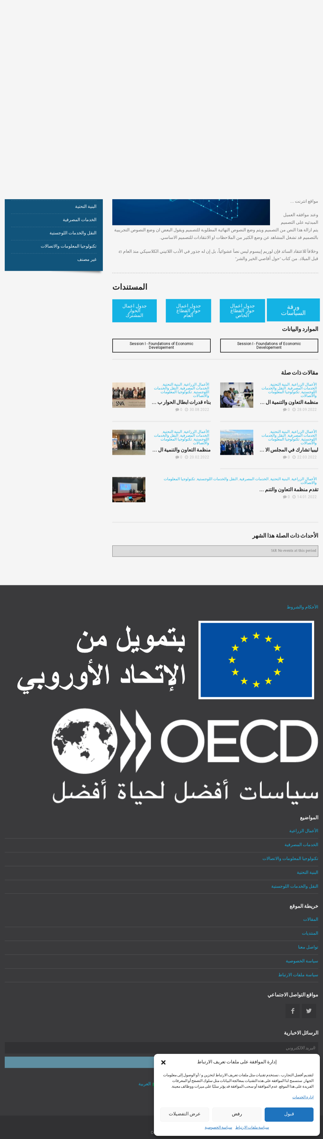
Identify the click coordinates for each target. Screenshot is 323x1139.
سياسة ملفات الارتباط (252, 1128)
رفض (237, 1114)
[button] (163, 1062)
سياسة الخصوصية (218, 1128)
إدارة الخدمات (303, 1098)
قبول (289, 1114)
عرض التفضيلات (185, 1114)
